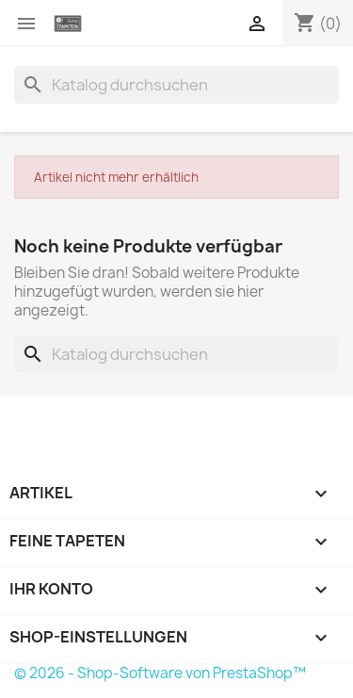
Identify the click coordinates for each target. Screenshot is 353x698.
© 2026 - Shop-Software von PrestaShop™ (160, 673)
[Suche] (176, 85)
